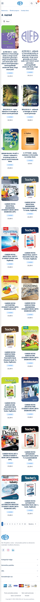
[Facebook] (3, 550)
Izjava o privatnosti (16, 595)
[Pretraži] (32, 3)
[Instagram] (8, 550)
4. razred (10, 117)
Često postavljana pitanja (11, 593)
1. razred (30, 160)
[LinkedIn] (13, 550)
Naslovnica (4, 10)
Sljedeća (33, 524)
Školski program (14, 10)
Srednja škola (25, 10)
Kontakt (27, 595)
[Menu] (2, 3)
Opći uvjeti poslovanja (28, 593)
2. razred (10, 73)
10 (25, 524)
